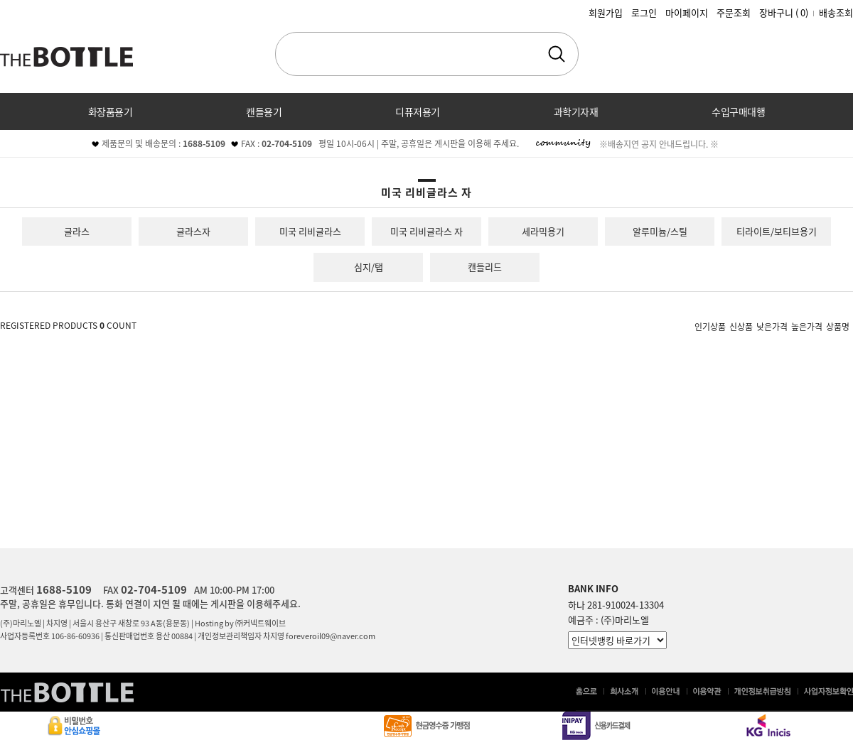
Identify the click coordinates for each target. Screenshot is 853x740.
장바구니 (783, 12)
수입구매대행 (738, 111)
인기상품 (710, 326)
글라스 (77, 231)
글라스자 (193, 231)
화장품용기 (110, 111)
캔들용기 (263, 111)
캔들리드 (485, 266)
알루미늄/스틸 (660, 231)
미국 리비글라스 (310, 231)
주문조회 (734, 12)
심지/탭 (368, 266)
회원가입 (606, 12)
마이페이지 (686, 12)
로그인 (644, 12)
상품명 (837, 326)
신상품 (741, 326)
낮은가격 (772, 326)
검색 (556, 54)
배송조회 (836, 12)
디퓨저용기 (417, 111)
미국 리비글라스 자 (426, 231)
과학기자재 (576, 111)
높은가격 (806, 326)
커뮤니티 (426, 148)
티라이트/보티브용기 (776, 231)
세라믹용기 (543, 231)
